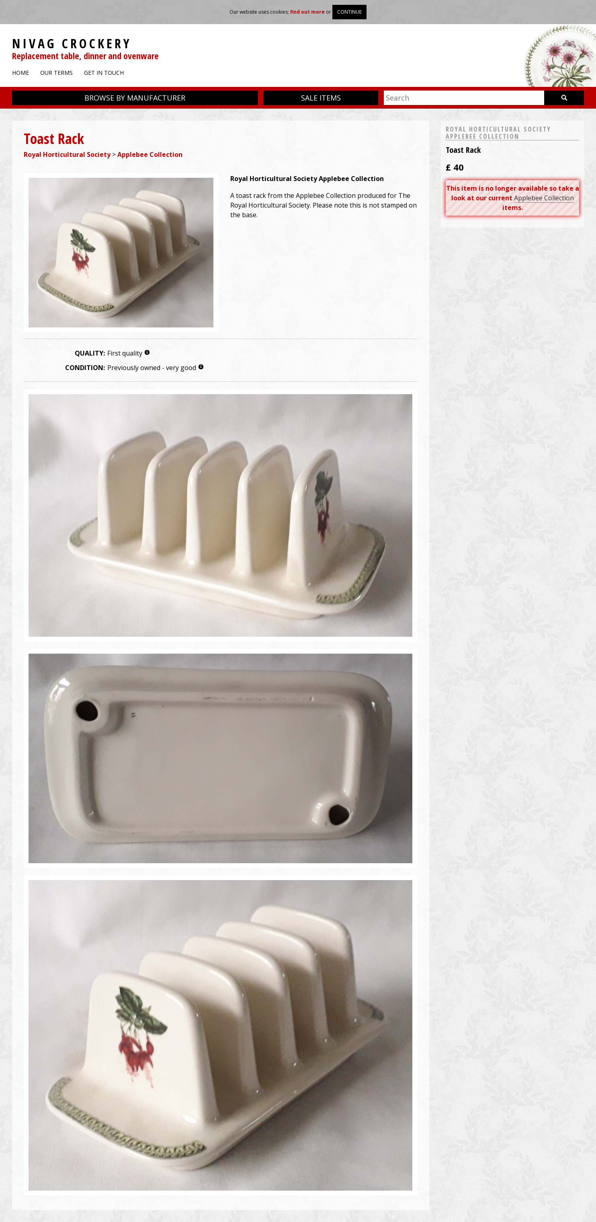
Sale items (321, 98)
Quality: (90, 353)
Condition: (85, 367)
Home (20, 72)
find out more (307, 11)
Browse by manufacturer (134, 98)
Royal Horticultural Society (67, 154)
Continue (349, 11)
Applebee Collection (149, 154)
